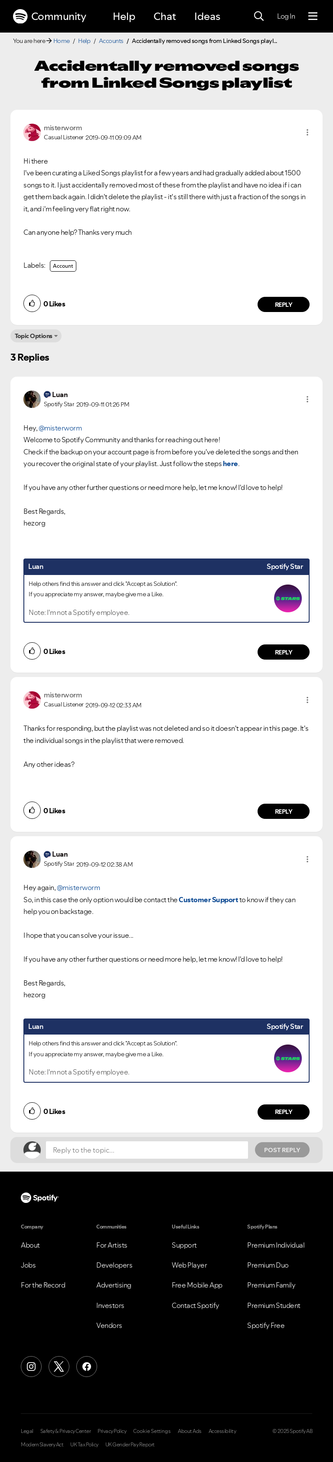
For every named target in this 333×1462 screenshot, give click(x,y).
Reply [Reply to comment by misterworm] (284, 304)
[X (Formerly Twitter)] (59, 1366)
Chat (164, 16)
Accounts (111, 40)
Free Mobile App (197, 1285)
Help (124, 16)
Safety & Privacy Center (65, 1431)
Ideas (207, 16)
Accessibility (222, 1431)
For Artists (111, 1245)
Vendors (109, 1325)
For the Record (43, 1285)
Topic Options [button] (33, 336)
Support (184, 1245)
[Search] (258, 16)
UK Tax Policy (84, 1444)
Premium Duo (268, 1265)
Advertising (113, 1285)
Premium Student (273, 1305)
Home (61, 40)
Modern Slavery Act (42, 1444)
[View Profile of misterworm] (63, 127)
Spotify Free (265, 1325)
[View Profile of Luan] (60, 394)
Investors (110, 1305)
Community (49, 16)
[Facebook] (86, 1366)
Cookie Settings (152, 1431)
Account (63, 265)
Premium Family (271, 1285)
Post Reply (282, 1150)
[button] (307, 132)
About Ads (190, 1431)
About (30, 1245)
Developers (114, 1265)
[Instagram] (31, 1366)
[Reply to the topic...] (147, 1150)
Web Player (189, 1265)
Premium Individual (275, 1245)
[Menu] (313, 16)
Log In (286, 16)
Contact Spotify (195, 1305)
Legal (27, 1431)
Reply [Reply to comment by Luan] (284, 652)
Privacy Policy (112, 1431)
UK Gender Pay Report (130, 1444)
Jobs (28, 1265)
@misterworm (60, 428)
